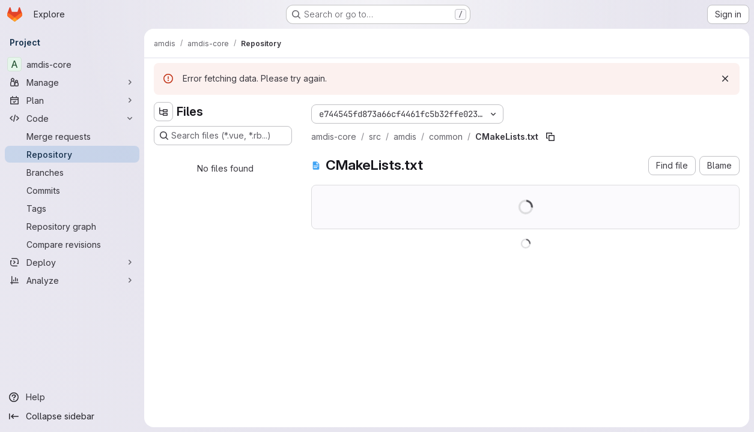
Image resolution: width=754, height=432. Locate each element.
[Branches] (72, 172)
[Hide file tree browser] (163, 111)
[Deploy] (72, 262)
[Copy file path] (550, 136)
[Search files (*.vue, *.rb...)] (223, 135)
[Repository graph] (72, 226)
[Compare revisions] (72, 244)
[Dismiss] (725, 78)
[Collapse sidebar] (72, 416)
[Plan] (72, 100)
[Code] (72, 118)
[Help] (72, 397)
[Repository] (72, 154)
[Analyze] (72, 280)
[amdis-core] (72, 64)
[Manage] (72, 82)
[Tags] (72, 208)
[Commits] (72, 190)
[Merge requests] (72, 136)
